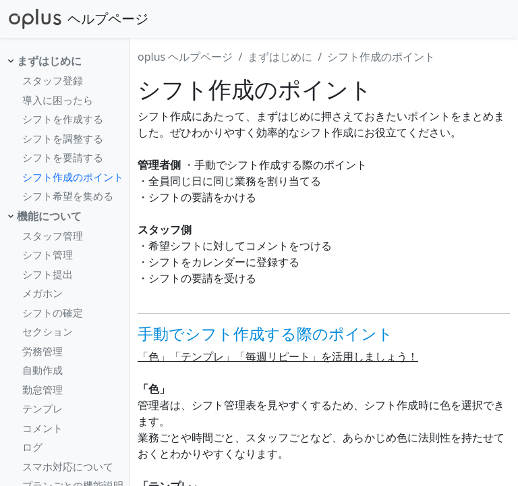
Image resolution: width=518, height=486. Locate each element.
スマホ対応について (67, 466)
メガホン (42, 293)
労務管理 (42, 351)
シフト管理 (47, 254)
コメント (42, 428)
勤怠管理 (42, 389)
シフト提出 (47, 274)
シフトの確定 (52, 312)
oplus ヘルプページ (185, 56)
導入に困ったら (57, 100)
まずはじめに (49, 60)
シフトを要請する (62, 157)
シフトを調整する (62, 138)
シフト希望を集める (67, 195)
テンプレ (42, 408)
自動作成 (42, 370)
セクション (47, 331)
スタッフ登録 (52, 80)
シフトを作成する (62, 119)
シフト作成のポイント (72, 177)
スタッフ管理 (52, 235)
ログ (32, 447)
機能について (49, 216)
